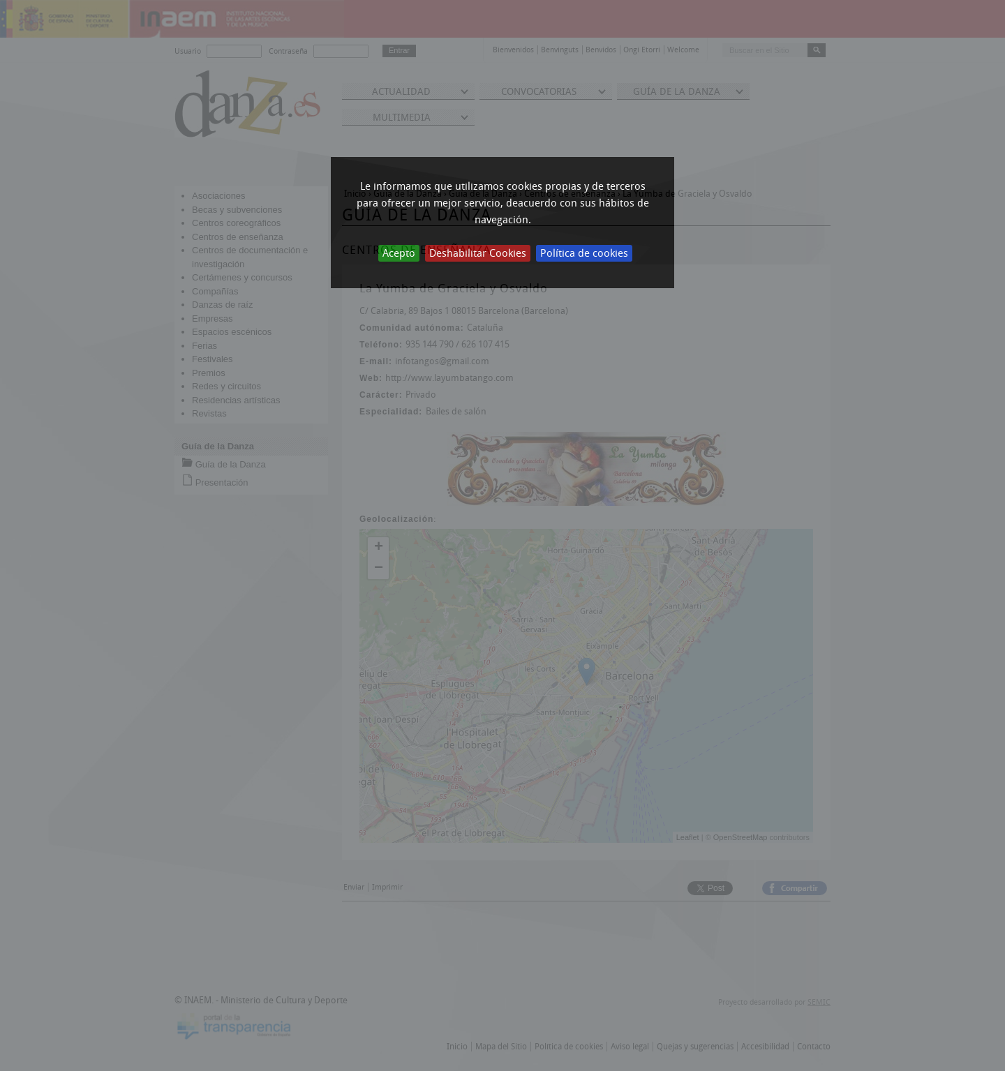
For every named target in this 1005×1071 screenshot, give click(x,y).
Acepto (398, 253)
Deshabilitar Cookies (477, 253)
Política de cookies (584, 253)
